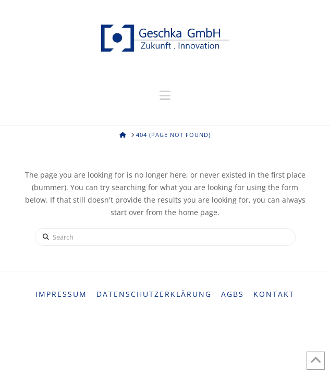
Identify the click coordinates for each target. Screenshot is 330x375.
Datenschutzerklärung (154, 294)
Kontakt (274, 294)
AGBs (232, 294)
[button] (165, 95)
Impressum (61, 294)
